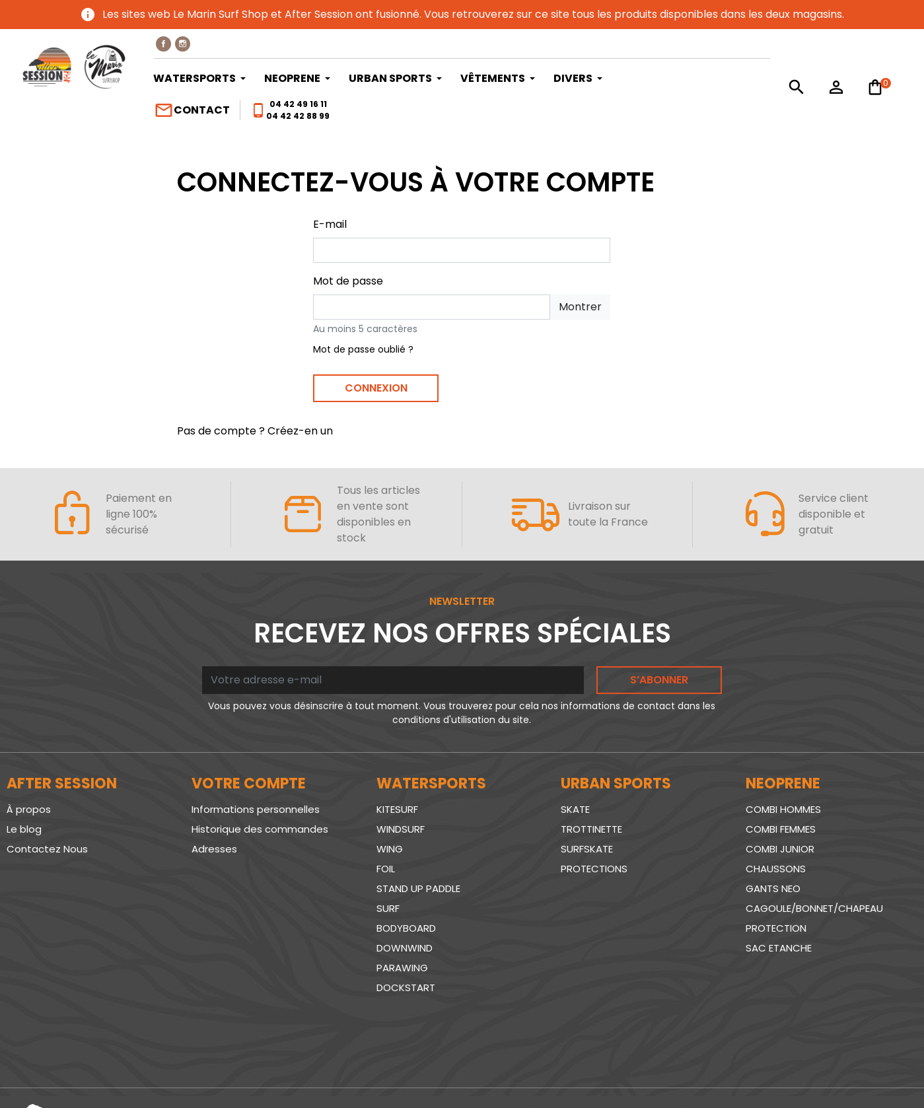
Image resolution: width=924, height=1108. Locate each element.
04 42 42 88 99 (298, 115)
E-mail (330, 224)
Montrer (580, 306)
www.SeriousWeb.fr (865, 1070)
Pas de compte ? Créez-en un (255, 430)
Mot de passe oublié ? (363, 349)
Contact (192, 110)
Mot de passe (348, 281)
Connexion (376, 388)
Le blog (24, 829)
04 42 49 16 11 (298, 104)
